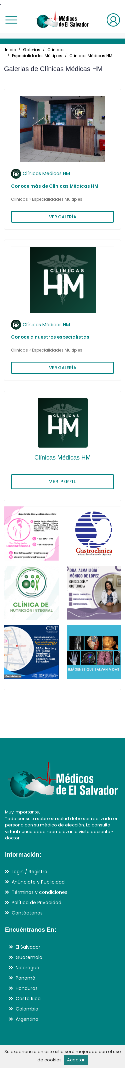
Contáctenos (27, 912)
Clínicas (56, 50)
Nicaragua (27, 967)
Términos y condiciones (39, 892)
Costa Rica (28, 998)
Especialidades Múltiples (37, 55)
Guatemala (29, 957)
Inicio (10, 50)
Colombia (27, 1009)
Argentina (27, 1019)
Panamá (25, 978)
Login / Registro (29, 871)
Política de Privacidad (36, 902)
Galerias (31, 50)
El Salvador (28, 947)
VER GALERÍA (62, 217)
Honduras (27, 988)
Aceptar (76, 1060)
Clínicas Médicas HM (90, 55)
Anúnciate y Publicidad (38, 882)
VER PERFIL (62, 481)
